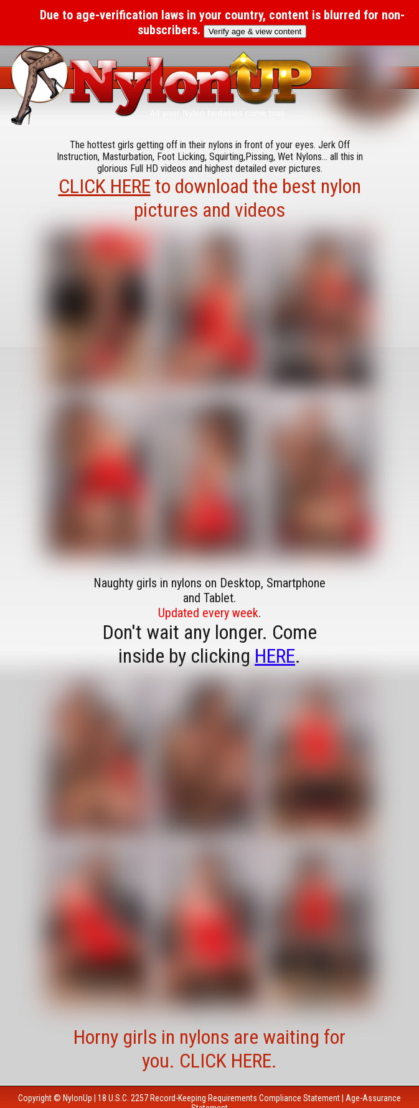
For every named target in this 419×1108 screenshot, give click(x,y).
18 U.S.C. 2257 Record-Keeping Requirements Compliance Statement (219, 1098)
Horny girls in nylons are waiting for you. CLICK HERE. (209, 1048)
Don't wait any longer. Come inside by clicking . (210, 644)
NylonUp (77, 1098)
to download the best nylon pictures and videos (210, 198)
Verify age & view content (255, 31)
